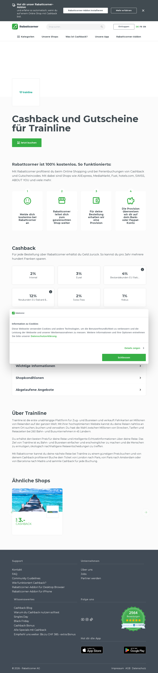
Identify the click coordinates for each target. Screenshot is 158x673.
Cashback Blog (23, 607)
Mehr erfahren (124, 10)
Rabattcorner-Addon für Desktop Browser (38, 587)
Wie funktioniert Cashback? (29, 582)
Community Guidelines (26, 578)
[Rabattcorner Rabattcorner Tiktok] (91, 619)
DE (137, 27)
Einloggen (123, 26)
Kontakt (17, 569)
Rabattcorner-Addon (128, 36)
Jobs (83, 574)
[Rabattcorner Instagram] (87, 619)
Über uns (86, 569)
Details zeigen (132, 348)
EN (144, 27)
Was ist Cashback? (77, 36)
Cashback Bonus (24, 625)
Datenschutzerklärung (44, 336)
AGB (127, 668)
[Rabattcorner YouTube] (83, 619)
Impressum (117, 668)
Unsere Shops (50, 36)
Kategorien (25, 37)
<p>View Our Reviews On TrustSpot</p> (133, 619)
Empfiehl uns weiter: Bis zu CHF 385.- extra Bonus (44, 634)
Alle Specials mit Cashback (30, 629)
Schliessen (124, 357)
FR (141, 27)
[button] (12, 512)
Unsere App (102, 36)
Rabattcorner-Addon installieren (85, 10)
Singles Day (21, 616)
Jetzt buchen (27, 142)
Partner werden (91, 578)
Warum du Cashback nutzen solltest (36, 612)
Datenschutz (139, 668)
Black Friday (21, 621)
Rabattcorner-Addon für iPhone (32, 591)
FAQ (14, 574)
